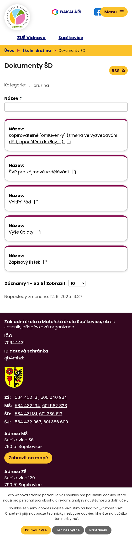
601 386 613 (50, 414)
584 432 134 (27, 406)
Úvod (9, 50)
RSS (118, 71)
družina (41, 85)
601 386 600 (55, 422)
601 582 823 (54, 406)
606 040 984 (54, 397)
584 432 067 (28, 422)
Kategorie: (15, 85)
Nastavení (98, 530)
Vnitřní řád (23, 202)
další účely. (120, 500)
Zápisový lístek (28, 262)
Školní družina (36, 50)
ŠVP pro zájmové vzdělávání (42, 172)
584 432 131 (26, 397)
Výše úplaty (24, 232)
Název (11, 98)
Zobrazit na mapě (28, 458)
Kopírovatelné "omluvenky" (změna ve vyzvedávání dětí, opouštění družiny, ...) (63, 138)
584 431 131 (26, 414)
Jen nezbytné (68, 530)
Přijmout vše (36, 530)
